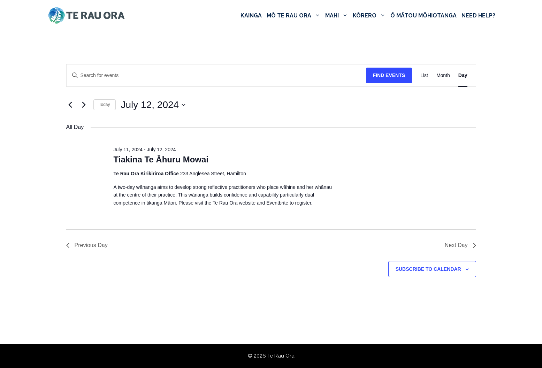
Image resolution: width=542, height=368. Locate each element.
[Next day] (84, 105)
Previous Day (87, 245)
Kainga (251, 15)
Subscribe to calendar (428, 269)
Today (104, 104)
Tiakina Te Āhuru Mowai (160, 159)
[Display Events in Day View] (462, 75)
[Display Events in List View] (424, 75)
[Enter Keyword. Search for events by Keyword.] (216, 75)
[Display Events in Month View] (443, 75)
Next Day (460, 245)
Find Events (389, 75)
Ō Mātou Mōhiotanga (423, 15)
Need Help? (478, 15)
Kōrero (370, 15)
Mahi (337, 15)
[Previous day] (70, 105)
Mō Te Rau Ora (295, 15)
